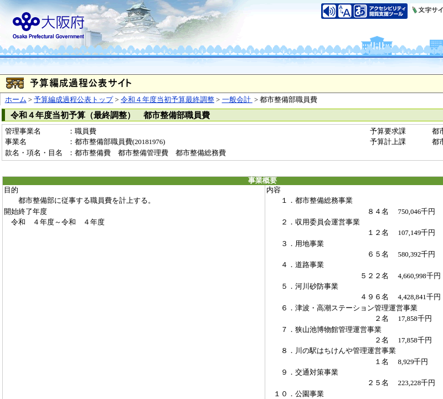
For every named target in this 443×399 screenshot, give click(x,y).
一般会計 (237, 100)
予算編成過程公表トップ (73, 100)
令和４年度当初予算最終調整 (167, 100)
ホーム (16, 100)
